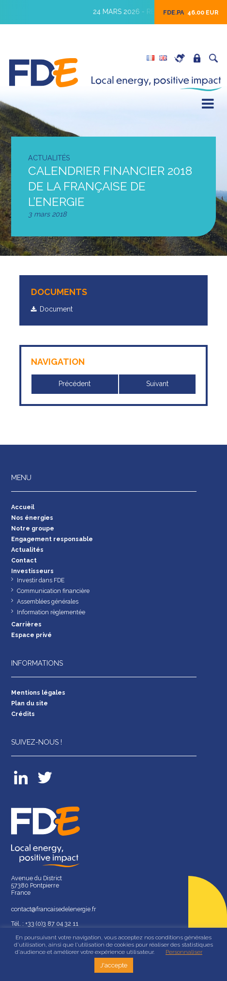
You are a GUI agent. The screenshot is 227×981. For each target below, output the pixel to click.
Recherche (216, 58)
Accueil (22, 507)
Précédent (75, 384)
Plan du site (29, 703)
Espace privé (199, 58)
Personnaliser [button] (184, 952)
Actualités (27, 549)
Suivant (158, 384)
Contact (24, 560)
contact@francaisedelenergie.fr (55, 909)
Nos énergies (32, 517)
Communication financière (53, 590)
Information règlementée (52, 612)
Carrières (182, 58)
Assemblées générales (48, 601)
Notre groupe (33, 528)
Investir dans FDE (41, 580)
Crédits (23, 713)
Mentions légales (38, 692)
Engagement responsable (52, 539)
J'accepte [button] (113, 965)
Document (56, 309)
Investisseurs (32, 571)
